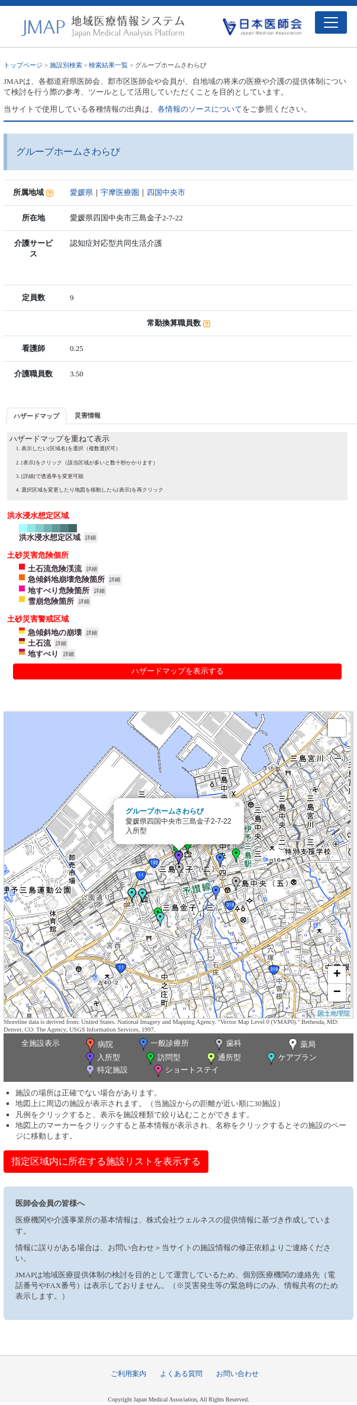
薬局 (301, 1045)
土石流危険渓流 (55, 568)
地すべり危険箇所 (58, 590)
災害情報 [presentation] (88, 415)
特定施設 (105, 1071)
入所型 (101, 1058)
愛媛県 (81, 192)
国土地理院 (333, 1013)
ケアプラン (291, 1058)
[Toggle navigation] (331, 22)
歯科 (227, 1044)
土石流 (39, 643)
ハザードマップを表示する (177, 670)
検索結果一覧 (108, 65)
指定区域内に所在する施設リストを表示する (106, 1161)
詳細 (90, 538)
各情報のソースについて (199, 109)
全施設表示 (40, 1043)
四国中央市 (166, 192)
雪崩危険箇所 (51, 601)
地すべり (43, 653)
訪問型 (162, 1058)
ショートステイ (185, 1071)
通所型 (222, 1058)
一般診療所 (163, 1044)
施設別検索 (66, 65)
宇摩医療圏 (120, 192)
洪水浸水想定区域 (50, 537)
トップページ (23, 65)
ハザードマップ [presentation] (36, 415)
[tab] (36, 416)
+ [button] (337, 975)
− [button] (337, 992)
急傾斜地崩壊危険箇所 (66, 579)
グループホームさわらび (165, 811)
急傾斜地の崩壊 (55, 632)
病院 (98, 1045)
